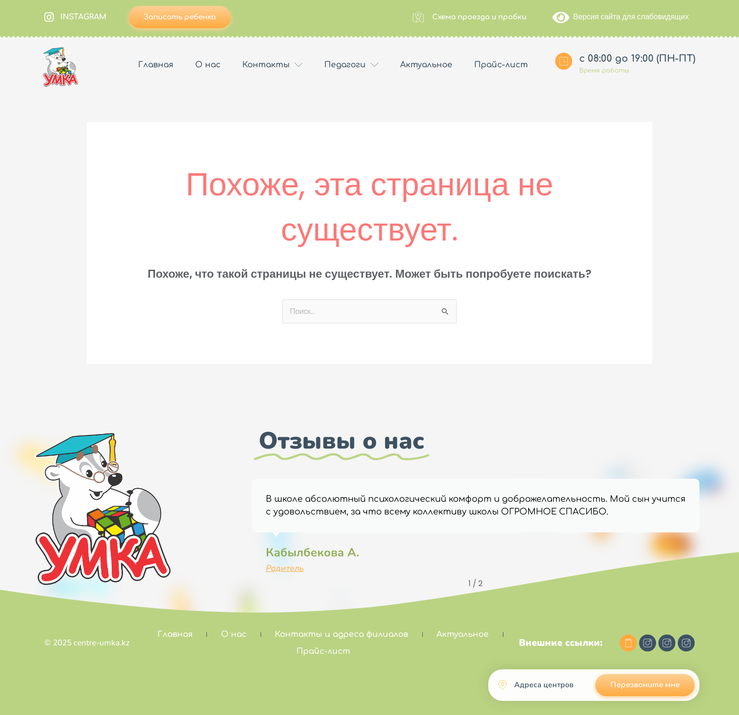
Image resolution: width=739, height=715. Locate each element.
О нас (208, 64)
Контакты (272, 64)
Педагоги (351, 64)
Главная (155, 64)
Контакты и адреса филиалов (341, 634)
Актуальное (426, 64)
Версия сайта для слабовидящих (620, 16)
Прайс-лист (501, 64)
